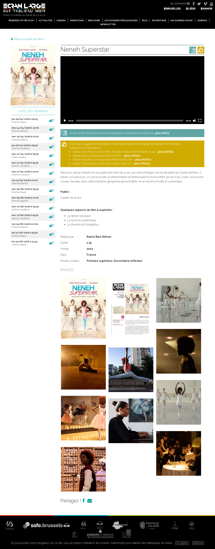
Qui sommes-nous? (182, 20)
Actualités (45, 20)
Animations (77, 20)
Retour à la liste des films (27, 39)
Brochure (94, 20)
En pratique (159, 20)
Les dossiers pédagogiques (121, 20)
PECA (145, 20)
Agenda (61, 20)
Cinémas (202, 20)
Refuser (198, 543)
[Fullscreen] (200, 120)
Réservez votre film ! (21, 20)
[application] (132, 90)
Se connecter (180, 3)
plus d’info (162, 133)
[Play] (65, 120)
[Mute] (194, 120)
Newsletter (107, 24)
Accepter (182, 543)
